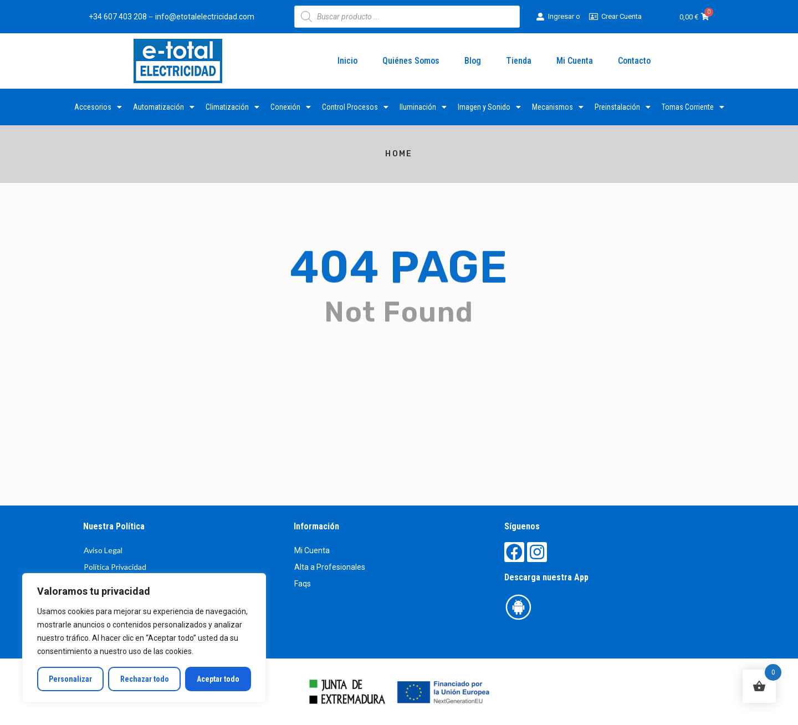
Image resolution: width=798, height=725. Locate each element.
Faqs (302, 583)
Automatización (164, 107)
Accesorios (98, 107)
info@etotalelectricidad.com (204, 16)
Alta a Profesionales (329, 567)
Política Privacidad (115, 566)
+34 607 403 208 (118, 16)
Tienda (518, 60)
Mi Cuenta (574, 60)
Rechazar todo (144, 679)
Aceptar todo (218, 679)
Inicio (347, 60)
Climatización (232, 107)
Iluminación (423, 107)
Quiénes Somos (410, 60)
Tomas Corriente (693, 107)
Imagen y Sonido (489, 107)
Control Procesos (355, 107)
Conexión (290, 107)
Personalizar (70, 679)
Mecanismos (558, 107)
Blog (472, 60)
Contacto (634, 60)
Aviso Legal (103, 550)
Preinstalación (623, 107)
